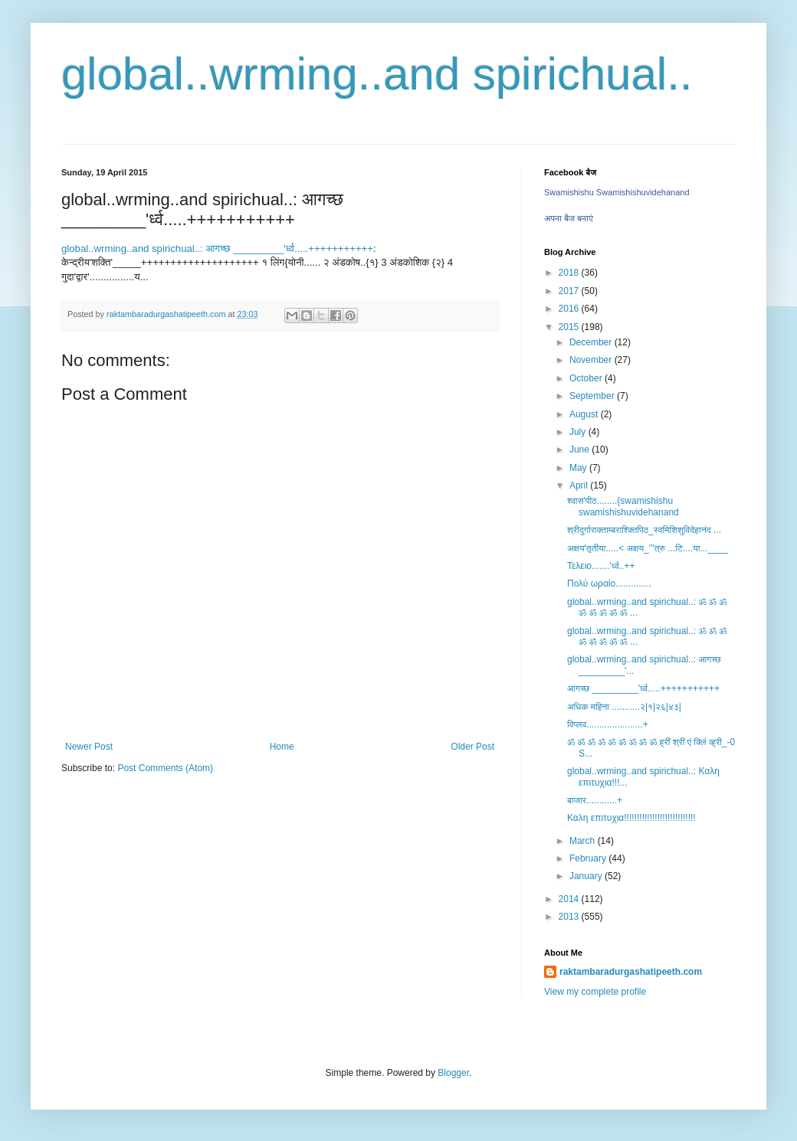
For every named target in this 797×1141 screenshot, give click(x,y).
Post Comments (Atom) (165, 768)
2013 (570, 916)
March (583, 840)
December (592, 342)
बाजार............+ (594, 800)
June (580, 449)
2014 (570, 899)
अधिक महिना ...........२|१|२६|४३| (624, 706)
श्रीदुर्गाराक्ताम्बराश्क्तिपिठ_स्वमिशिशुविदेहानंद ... (644, 530)
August (585, 414)
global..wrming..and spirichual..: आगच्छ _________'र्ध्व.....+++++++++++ (217, 248)
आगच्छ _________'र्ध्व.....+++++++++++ (643, 688)
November (592, 360)
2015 (570, 327)
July (579, 432)
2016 (570, 308)
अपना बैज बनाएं (568, 218)
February (588, 858)
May (579, 468)
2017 (570, 291)
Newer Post (89, 746)
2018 (570, 272)
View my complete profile (595, 991)
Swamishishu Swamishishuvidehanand (617, 192)
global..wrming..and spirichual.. (377, 74)
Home (282, 746)
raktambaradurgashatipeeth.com (630, 971)
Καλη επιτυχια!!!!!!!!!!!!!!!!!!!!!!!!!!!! (631, 817)
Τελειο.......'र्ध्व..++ (601, 566)
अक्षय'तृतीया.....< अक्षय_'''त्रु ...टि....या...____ (647, 548)
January (587, 876)
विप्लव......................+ (607, 724)
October (587, 378)
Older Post (472, 746)
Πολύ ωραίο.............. (609, 583)
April (579, 485)
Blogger (453, 1072)
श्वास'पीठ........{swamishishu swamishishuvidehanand (623, 506)
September (593, 396)
